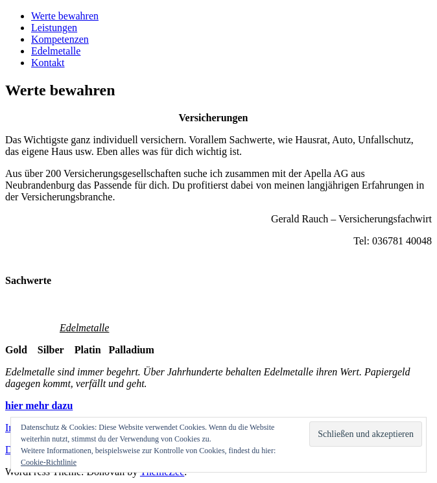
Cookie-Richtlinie (49, 462)
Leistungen (54, 27)
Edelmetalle (55, 50)
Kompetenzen (60, 39)
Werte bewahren (65, 15)
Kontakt (48, 62)
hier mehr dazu (39, 405)
